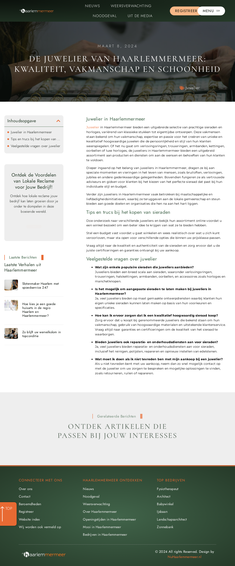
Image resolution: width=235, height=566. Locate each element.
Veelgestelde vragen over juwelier (35, 145)
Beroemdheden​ (30, 504)
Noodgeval (105, 15)
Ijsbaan (162, 511)
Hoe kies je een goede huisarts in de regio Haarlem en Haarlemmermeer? (39, 310)
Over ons (25, 488)
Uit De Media (140, 15)
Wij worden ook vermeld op (40, 526)
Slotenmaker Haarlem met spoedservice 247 (40, 285)
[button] (58, 121)
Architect (163, 496)
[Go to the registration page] (186, 10)
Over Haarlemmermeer (100, 511)
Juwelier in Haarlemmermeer (31, 132)
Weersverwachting (131, 5)
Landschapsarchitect (172, 519)
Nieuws (92, 5)
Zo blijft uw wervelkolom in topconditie (41, 334)
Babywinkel (165, 504)
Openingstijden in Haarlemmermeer (109, 519)
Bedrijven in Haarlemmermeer (105, 534)
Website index (29, 519)
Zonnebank (165, 526)
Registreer (26, 511)
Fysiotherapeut (167, 488)
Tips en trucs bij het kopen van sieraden (36, 139)
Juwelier (193, 88)
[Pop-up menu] (211, 10)
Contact (24, 496)
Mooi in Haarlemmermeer (102, 526)
